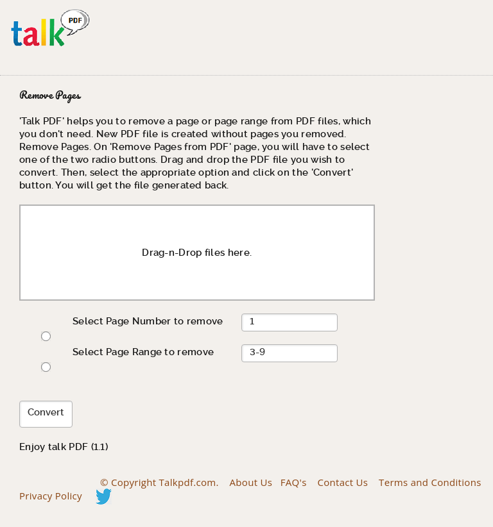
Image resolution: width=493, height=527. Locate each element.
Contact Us (342, 482)
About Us (251, 482)
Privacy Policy (50, 495)
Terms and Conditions (430, 482)
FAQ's (294, 482)
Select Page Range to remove (143, 352)
